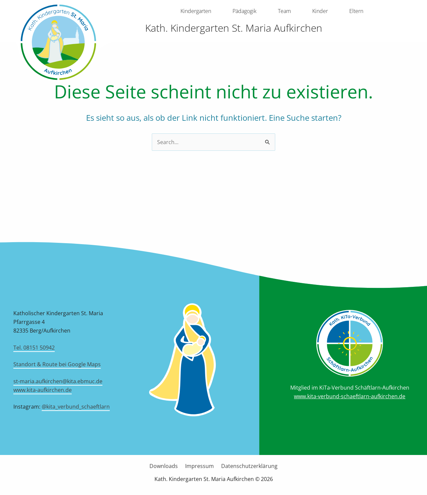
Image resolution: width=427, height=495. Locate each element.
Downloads (165, 466)
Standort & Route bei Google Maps (57, 364)
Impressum (199, 466)
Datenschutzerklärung (247, 466)
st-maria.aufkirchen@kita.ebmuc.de (57, 381)
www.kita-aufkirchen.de (42, 390)
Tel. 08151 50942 (34, 347)
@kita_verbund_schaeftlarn (76, 406)
